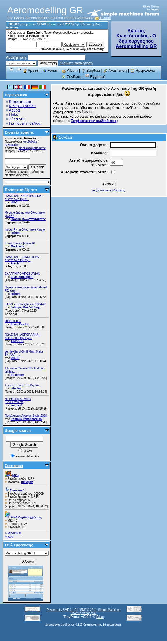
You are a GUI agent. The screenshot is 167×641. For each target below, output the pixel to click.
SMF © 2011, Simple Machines (100, 609)
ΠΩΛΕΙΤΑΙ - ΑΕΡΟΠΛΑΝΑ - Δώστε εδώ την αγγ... (22, 336)
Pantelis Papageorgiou (26, 419)
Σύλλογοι (16, 119)
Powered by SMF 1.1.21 (62, 609)
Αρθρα (14, 110)
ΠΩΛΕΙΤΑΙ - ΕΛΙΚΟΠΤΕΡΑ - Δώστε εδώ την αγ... (22, 258)
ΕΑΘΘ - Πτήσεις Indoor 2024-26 (25, 304)
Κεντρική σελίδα (22, 106)
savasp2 (16, 405)
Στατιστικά (14, 466)
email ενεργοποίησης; (35, 35)
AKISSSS (17, 341)
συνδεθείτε (69, 32)
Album (70, 70)
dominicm (17, 374)
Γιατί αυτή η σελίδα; (25, 123)
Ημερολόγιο (142, 70)
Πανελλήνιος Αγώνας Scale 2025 (26, 415)
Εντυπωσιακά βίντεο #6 (20, 243)
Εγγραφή (95, 76)
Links (13, 114)
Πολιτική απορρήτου (83, 613)
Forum (50, 70)
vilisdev (16, 388)
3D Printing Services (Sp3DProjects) (18, 400)
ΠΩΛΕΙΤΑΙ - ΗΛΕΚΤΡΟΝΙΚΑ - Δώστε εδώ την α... (24, 197)
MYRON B (14, 533)
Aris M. (15, 263)
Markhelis (17, 246)
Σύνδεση (71, 76)
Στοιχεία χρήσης (19, 132)
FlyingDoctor (20, 324)
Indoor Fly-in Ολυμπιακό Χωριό (25, 229)
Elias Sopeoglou (22, 277)
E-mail (103, 18)
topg (10, 536)
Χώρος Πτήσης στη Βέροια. (22, 385)
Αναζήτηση (115, 70)
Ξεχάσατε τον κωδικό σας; (108, 190)
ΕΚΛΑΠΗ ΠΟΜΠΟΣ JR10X (22, 273)
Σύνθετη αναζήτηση (76, 63)
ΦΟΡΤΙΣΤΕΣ (13, 321)
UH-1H (15, 202)
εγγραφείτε (86, 32)
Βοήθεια (90, 70)
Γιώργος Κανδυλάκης (25, 307)
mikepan (12, 27)
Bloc (100, 617)
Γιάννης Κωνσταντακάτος (28, 219)
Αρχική (31, 70)
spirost (15, 232)
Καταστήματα (20, 101)
